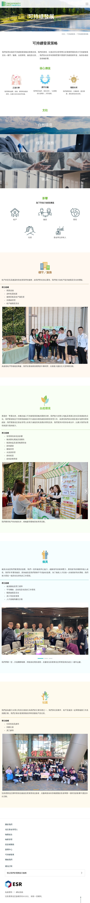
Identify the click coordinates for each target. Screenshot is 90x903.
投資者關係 (9, 844)
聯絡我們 (8, 859)
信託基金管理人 (11, 829)
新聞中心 (8, 849)
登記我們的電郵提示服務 (17, 873)
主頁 (63, 34)
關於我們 (8, 824)
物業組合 (8, 834)
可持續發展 (71, 34)
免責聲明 (8, 892)
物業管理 (8, 839)
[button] (43, 362)
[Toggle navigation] (87, 4)
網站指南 (19, 892)
